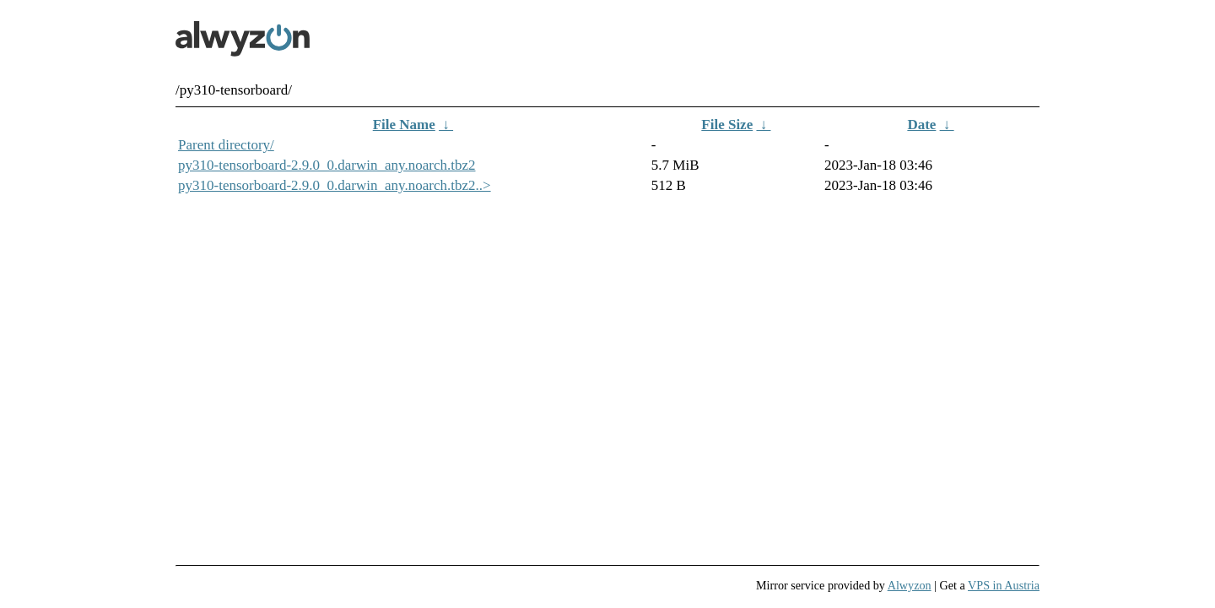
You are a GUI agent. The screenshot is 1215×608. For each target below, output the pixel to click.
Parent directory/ (226, 145)
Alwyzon (910, 585)
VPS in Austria (1004, 585)
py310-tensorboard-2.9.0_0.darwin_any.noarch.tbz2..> (334, 185)
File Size (727, 125)
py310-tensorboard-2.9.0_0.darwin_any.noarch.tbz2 (327, 165)
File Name (404, 125)
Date (921, 125)
